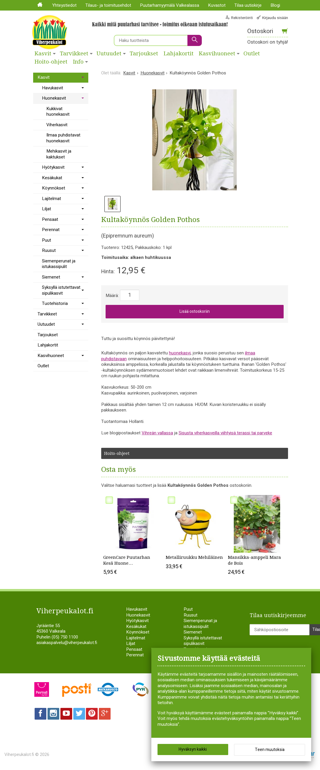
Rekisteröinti (242, 18)
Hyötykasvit (53, 167)
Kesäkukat (52, 178)
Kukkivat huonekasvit (58, 111)
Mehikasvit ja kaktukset (58, 154)
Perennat (51, 229)
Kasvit (43, 53)
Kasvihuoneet (217, 53)
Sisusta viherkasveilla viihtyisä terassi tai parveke (225, 433)
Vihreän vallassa (157, 433)
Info (78, 62)
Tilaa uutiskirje (248, 5)
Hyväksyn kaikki (193, 749)
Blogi (275, 5)
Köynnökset (53, 188)
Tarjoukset (144, 53)
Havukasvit (52, 88)
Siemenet (51, 277)
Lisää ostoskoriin (195, 311)
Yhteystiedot (64, 5)
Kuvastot (217, 5)
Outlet (43, 366)
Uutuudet (108, 53)
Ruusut (49, 250)
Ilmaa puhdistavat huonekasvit (63, 138)
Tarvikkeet (74, 53)
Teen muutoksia (270, 750)
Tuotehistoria (55, 303)
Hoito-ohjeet (51, 62)
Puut (46, 240)
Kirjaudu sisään (275, 18)
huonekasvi (180, 353)
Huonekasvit (54, 98)
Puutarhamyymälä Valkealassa (169, 5)
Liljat (46, 209)
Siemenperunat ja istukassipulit (58, 264)
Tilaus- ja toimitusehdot (108, 5)
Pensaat (50, 219)
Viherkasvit (56, 125)
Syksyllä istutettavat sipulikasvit (61, 290)
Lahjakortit (179, 53)
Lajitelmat (51, 198)
